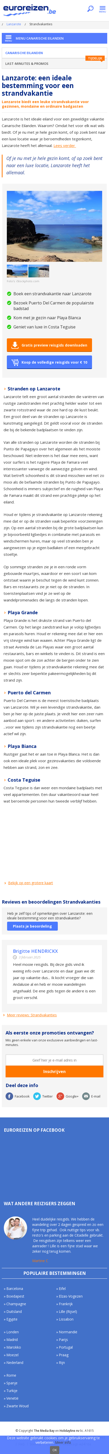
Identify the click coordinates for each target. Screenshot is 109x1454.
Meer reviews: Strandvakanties (32, 1015)
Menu (102, 9)
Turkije (11, 1390)
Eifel (62, 1288)
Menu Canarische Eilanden (40, 38)
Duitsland (14, 1311)
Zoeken (90, 9)
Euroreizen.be (30, 11)
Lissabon (66, 1319)
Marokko (13, 1347)
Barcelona (14, 1288)
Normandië (68, 1331)
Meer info (63, 1442)
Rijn (62, 1362)
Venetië (12, 1398)
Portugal (66, 1347)
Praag (63, 1354)
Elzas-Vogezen (71, 1296)
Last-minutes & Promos (26, 63)
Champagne (16, 1303)
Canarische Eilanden (24, 53)
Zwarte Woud (17, 1405)
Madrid (12, 1339)
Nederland (14, 1362)
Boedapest (15, 1296)
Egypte (11, 1319)
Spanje (11, 1383)
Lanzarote (14, 24)
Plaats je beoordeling (32, 926)
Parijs (63, 1339)
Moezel (12, 1354)
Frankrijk (66, 1303)
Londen (12, 1331)
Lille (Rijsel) (68, 1311)
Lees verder (64, 145)
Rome (11, 1375)
